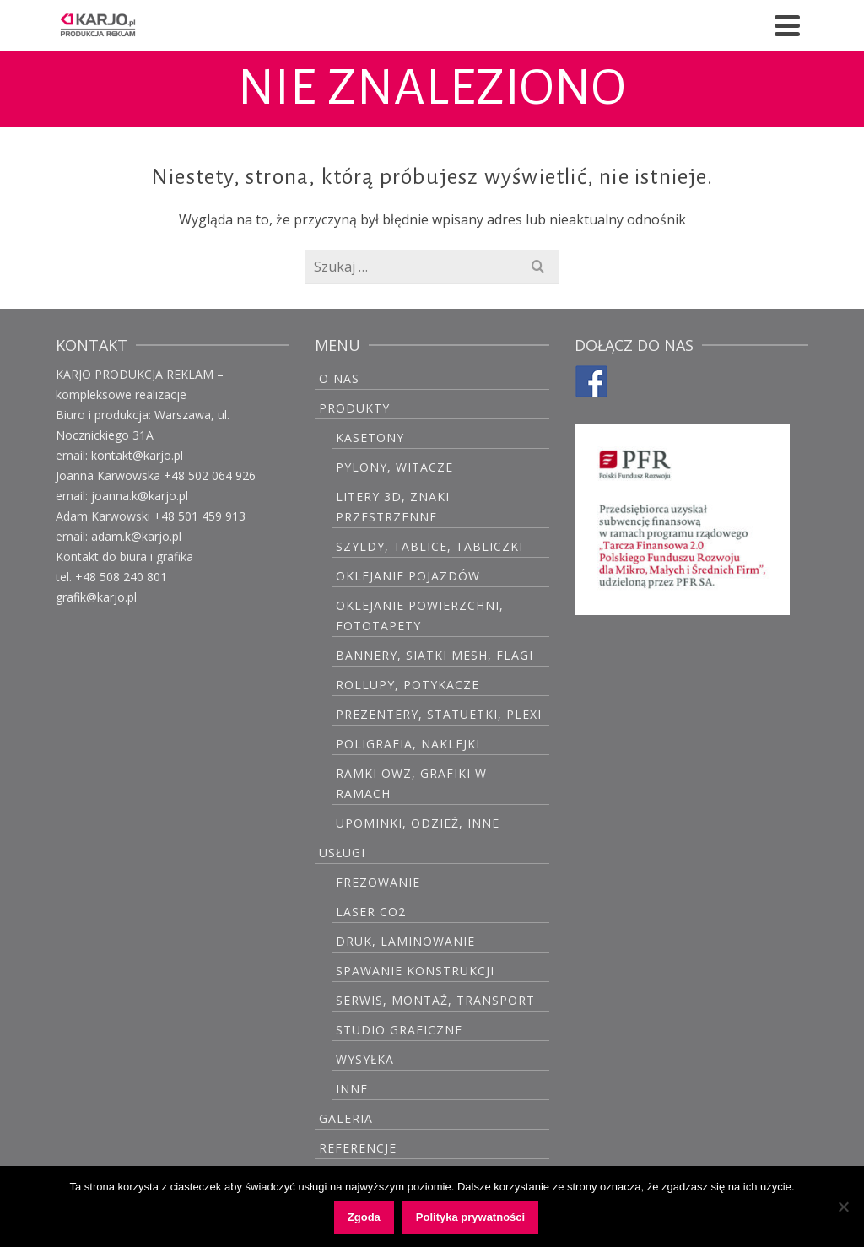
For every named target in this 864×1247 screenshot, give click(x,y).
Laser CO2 (371, 912)
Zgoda (364, 1217)
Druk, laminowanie (405, 941)
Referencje (358, 1148)
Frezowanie (378, 882)
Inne (352, 1089)
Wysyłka (365, 1059)
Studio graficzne (399, 1030)
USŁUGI (342, 853)
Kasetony (370, 437)
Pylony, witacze (394, 467)
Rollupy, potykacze (407, 685)
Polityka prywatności (470, 1217)
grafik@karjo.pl (96, 597)
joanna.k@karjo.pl (139, 496)
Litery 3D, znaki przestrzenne (393, 507)
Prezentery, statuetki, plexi (439, 714)
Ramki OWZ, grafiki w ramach (411, 783)
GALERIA (346, 1118)
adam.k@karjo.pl (136, 536)
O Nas (339, 378)
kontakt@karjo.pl (137, 455)
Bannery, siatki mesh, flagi (434, 655)
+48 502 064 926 (210, 475)
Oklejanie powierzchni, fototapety (420, 615)
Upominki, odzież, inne (418, 823)
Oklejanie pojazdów (408, 576)
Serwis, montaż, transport (435, 1000)
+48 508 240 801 (121, 577)
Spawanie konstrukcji (415, 971)
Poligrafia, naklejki (408, 744)
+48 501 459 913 (200, 516)
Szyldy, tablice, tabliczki (429, 546)
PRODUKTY (354, 408)
